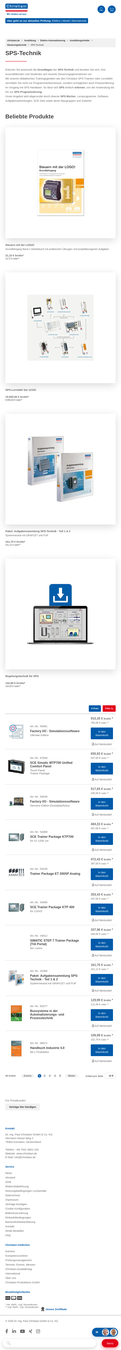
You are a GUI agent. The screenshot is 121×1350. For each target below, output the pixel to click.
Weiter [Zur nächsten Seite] (71, 1075)
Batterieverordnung (16, 1213)
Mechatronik (79, 20)
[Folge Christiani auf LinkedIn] (14, 1331)
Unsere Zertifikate (54, 1309)
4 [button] (55, 1075)
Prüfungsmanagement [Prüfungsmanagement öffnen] (18, 1260)
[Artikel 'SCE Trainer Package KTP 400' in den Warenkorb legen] (102, 909)
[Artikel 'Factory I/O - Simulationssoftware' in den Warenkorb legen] (102, 733)
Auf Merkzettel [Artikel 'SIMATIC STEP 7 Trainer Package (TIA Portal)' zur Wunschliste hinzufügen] (102, 955)
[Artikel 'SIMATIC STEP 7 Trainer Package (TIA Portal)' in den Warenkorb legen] (102, 944)
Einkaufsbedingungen (18, 1217)
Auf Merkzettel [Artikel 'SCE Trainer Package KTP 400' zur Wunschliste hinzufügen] (102, 920)
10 (111, 1075)
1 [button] (39, 1075)
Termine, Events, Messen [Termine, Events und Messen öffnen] (20, 1264)
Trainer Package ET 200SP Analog (55, 873)
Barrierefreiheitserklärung (20, 1221)
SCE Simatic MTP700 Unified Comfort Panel (51, 764)
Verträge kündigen (16, 1204)
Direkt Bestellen (14, 1230)
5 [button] (60, 1075)
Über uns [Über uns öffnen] (10, 1277)
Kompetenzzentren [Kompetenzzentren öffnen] (16, 1255)
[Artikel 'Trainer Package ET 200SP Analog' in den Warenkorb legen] (102, 874)
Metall (66, 20)
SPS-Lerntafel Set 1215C (20, 389)
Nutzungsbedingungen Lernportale (25, 1190)
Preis (95, 708)
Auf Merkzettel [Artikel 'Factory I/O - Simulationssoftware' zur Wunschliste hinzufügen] (102, 744)
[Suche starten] (8, 1343)
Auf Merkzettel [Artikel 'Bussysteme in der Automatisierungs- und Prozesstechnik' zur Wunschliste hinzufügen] (102, 1025)
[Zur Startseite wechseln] (16, 5)
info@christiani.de (25, 1157)
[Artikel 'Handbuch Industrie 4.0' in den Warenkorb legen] (102, 1050)
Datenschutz (12, 1195)
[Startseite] (13, 40)
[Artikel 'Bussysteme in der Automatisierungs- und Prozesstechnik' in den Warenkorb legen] (102, 1015)
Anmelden (101, 9)
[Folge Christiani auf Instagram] (38, 1331)
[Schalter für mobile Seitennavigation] (110, 1343)
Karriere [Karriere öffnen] (10, 1251)
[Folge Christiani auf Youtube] (22, 1331)
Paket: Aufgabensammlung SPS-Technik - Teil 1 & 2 (37, 531)
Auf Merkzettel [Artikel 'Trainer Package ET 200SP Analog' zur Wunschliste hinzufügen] (102, 884)
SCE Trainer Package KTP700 (51, 836)
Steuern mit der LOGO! (19, 244)
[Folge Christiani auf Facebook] (6, 1331)
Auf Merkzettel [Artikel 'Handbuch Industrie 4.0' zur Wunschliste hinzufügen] (102, 1061)
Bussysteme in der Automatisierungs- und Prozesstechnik (47, 1014)
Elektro (56, 20)
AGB (8, 1181)
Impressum (12, 1199)
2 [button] (44, 1075)
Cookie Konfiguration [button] (17, 1208)
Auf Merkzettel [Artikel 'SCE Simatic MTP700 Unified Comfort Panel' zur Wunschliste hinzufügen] (102, 779)
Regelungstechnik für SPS (22, 676)
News (8, 1173)
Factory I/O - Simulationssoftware (55, 731)
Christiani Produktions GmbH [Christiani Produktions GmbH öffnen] (22, 1282)
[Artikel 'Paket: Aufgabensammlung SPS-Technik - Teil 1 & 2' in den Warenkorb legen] (102, 980)
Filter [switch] (108, 708)
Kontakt (9, 1226)
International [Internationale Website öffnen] (12, 1273)
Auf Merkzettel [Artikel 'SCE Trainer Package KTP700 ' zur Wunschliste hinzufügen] (102, 849)
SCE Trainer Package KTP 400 (52, 907)
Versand (10, 1177)
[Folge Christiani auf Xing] (30, 1331)
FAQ (8, 1235)
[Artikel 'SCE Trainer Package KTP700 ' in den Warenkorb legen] (102, 839)
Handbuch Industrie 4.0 (47, 1048)
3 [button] (49, 1075)
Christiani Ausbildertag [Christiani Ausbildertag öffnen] (18, 1269)
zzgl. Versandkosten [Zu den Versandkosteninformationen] (27, 1304)
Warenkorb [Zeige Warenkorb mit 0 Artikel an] (112, 9)
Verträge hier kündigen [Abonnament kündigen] (22, 1107)
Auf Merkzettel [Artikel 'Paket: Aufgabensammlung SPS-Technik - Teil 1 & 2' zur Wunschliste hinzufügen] (102, 990)
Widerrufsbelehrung (17, 1186)
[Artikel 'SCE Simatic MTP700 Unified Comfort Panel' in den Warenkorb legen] (102, 768)
